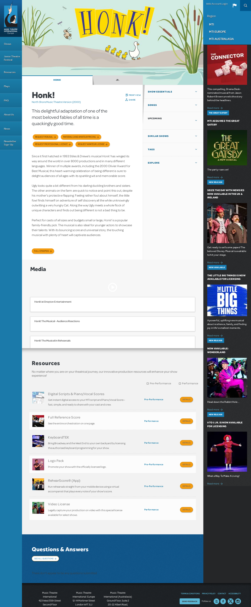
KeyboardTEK (58, 432)
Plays (7, 86)
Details (186, 399)
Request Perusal (44, 137)
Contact (222, 574)
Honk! (57, 80)
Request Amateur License (91, 144)
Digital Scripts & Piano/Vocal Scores (76, 394)
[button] (234, 5)
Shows (7, 44)
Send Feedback (189, 582)
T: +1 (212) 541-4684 (49, 593)
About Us (9, 114)
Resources (9, 72)
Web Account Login (217, 3)
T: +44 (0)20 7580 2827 (83, 589)
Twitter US (231, 582)
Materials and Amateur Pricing (79, 137)
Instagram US (238, 582)
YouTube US (216, 582)
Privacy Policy (208, 574)
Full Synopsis (41, 251)
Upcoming (155, 118)
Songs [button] (152, 105)
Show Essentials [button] (160, 91)
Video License (59, 493)
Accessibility (234, 574)
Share (132, 99)
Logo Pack (56, 454)
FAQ (6, 100)
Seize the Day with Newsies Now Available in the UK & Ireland (226, 194)
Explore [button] (154, 162)
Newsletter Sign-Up (10, 143)
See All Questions (44, 545)
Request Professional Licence (51, 144)
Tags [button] (151, 149)
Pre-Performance (160, 383)
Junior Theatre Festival (12, 58)
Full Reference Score (64, 415)
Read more (215, 107)
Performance (190, 383)
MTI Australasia (221, 39)
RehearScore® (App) (64, 472)
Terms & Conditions (190, 574)
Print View (135, 95)
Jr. (117, 80)
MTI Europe (217, 32)
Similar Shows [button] (158, 136)
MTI (211, 24)
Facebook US (223, 582)
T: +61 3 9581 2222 (117, 597)
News (7, 128)
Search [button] (245, 5)
